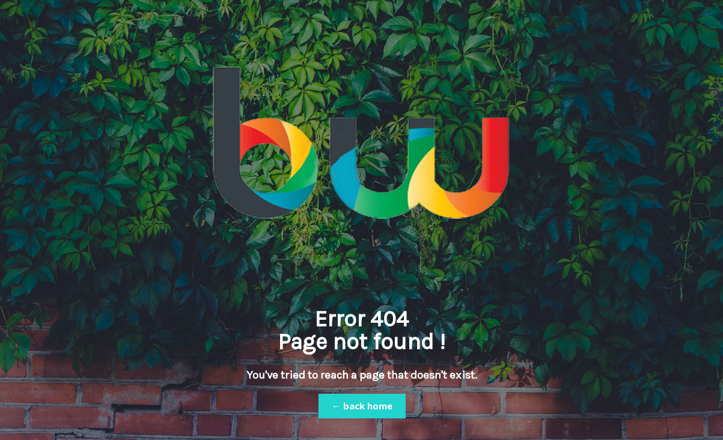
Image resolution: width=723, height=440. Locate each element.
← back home (362, 406)
